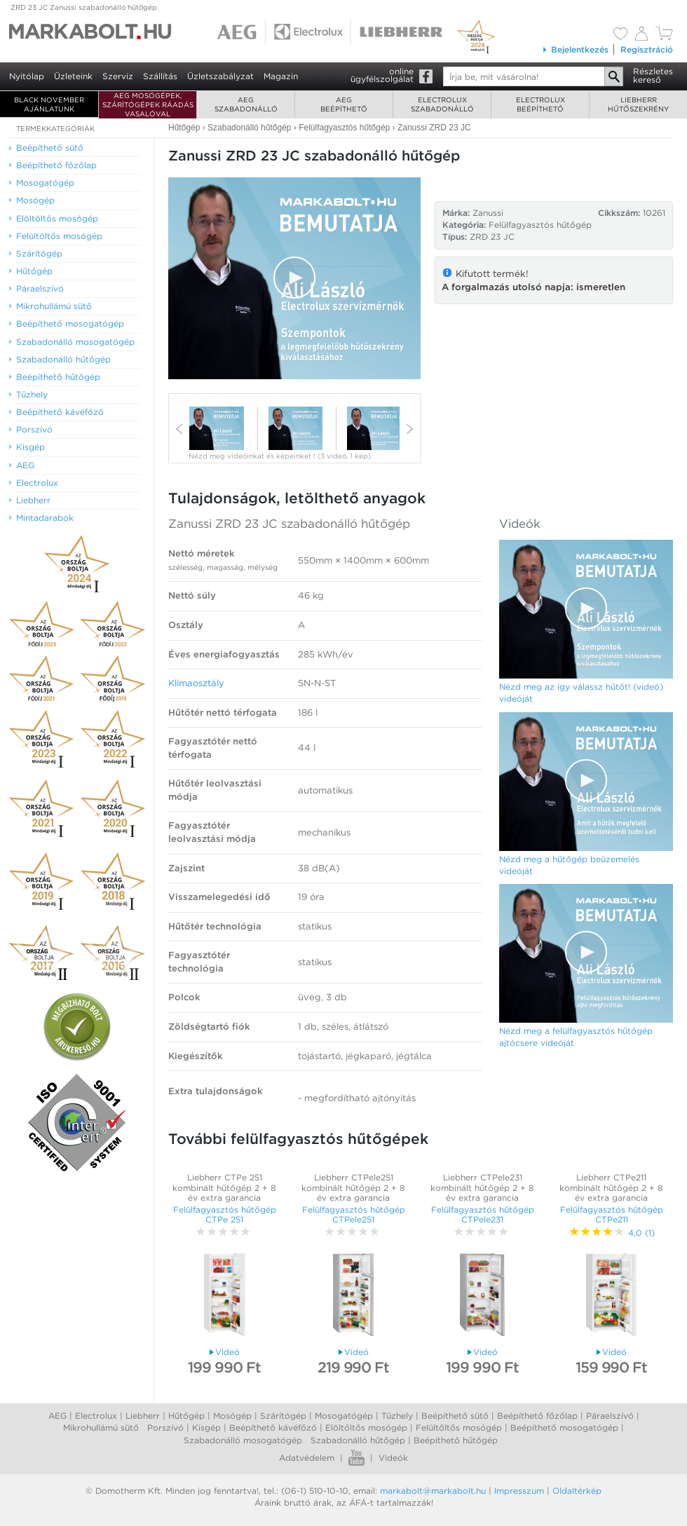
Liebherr (142, 1415)
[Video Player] (294, 278)
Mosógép (232, 1415)
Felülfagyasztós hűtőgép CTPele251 (353, 1214)
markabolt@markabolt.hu (433, 1490)
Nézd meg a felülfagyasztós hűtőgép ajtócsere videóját (576, 1037)
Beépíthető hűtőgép (456, 1440)
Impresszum (519, 1490)
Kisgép (206, 1427)
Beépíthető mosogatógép (564, 1427)
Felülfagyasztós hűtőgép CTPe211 (611, 1214)
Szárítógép (283, 1415)
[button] (294, 277)
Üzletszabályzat (220, 76)
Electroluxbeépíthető (540, 104)
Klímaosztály (196, 683)
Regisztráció (646, 49)
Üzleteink (73, 76)
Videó (225, 1352)
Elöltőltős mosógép (366, 1427)
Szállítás (160, 76)
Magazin (281, 76)
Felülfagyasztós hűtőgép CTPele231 (482, 1214)
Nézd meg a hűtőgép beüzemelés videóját (569, 865)
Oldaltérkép (576, 1490)
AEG (57, 1415)
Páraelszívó (610, 1415)
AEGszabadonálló (246, 104)
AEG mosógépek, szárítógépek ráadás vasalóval (147, 104)
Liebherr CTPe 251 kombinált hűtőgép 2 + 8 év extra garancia (224, 1187)
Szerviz (117, 76)
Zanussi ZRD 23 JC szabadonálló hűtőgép (289, 524)
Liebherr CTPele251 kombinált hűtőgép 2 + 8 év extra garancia (353, 1187)
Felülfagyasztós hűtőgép (540, 224)
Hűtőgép (186, 1415)
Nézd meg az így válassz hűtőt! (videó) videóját (581, 692)
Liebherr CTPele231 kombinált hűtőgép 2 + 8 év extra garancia (482, 1187)
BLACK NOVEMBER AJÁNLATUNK (49, 104)
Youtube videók (356, 1458)
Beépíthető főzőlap (537, 1415)
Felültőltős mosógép (459, 1427)
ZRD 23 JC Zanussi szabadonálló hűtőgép (84, 7)
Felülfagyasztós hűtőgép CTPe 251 (224, 1214)
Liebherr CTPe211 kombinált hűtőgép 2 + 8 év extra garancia (611, 1187)
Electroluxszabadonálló (442, 104)
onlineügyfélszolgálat (382, 75)
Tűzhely (397, 1415)
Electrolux (96, 1415)
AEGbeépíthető (343, 104)
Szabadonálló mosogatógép (243, 1440)
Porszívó (165, 1427)
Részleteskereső (653, 75)
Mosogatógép (344, 1415)
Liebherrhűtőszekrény (638, 104)
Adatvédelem (306, 1457)
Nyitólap (26, 76)
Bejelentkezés (575, 49)
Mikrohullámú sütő (101, 1427)
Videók (393, 1457)
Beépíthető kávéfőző (273, 1427)
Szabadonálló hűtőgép (358, 1440)
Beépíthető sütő (455, 1415)
